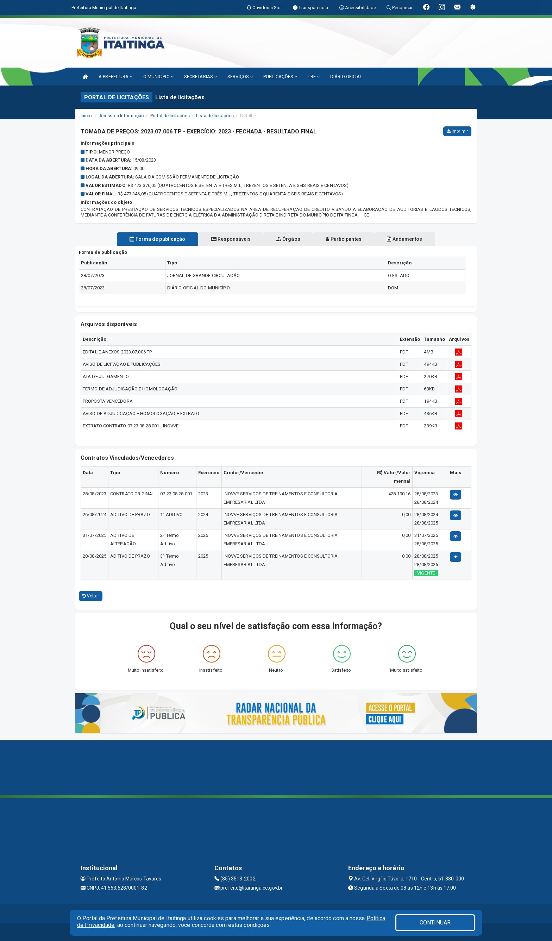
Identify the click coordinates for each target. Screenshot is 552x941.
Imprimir (457, 131)
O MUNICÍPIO (158, 76)
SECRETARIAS (200, 76)
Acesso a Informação (121, 115)
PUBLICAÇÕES (280, 76)
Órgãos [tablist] (288, 239)
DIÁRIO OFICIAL (346, 76)
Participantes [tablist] (348, 239)
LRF (314, 76)
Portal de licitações (170, 115)
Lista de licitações (215, 115)
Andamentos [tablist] (412, 239)
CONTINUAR (435, 922)
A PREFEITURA (115, 76)
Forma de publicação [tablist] (149, 239)
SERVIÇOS (240, 76)
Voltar (90, 596)
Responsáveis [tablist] (227, 239)
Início (86, 115)
